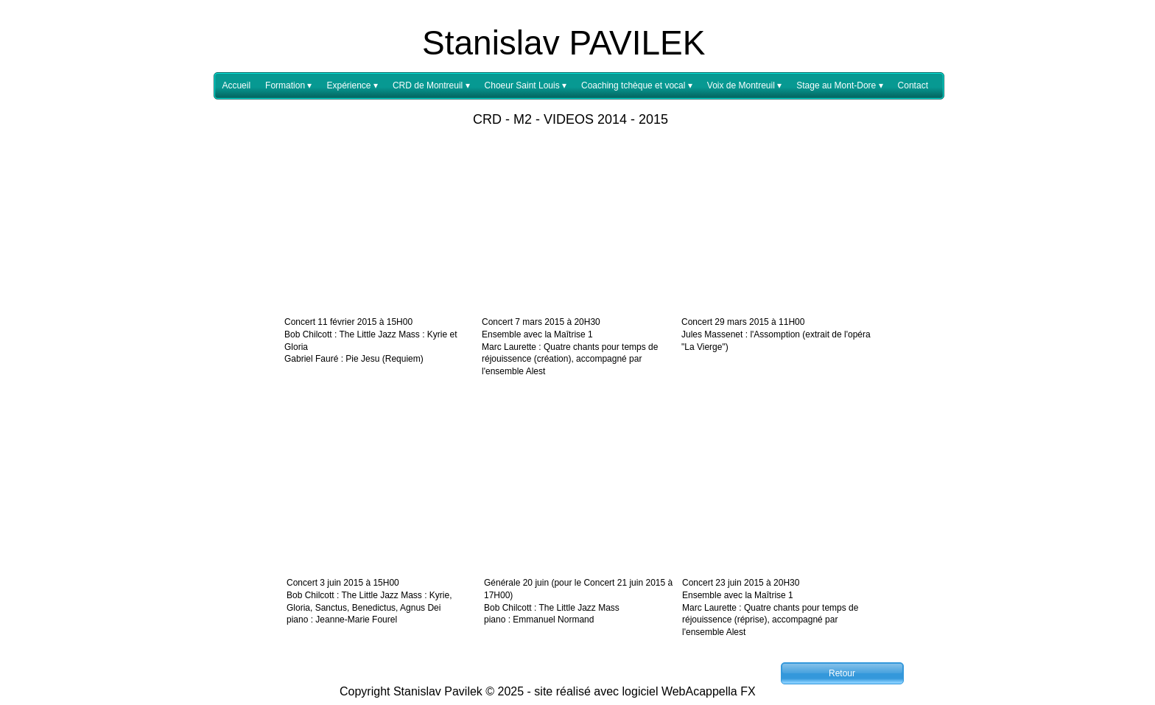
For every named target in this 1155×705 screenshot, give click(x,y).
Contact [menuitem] (913, 85)
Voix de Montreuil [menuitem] (744, 86)
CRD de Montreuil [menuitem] (431, 86)
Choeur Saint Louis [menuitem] (525, 86)
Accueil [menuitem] (236, 85)
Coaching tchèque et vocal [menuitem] (636, 86)
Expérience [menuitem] (351, 86)
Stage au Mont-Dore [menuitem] (839, 86)
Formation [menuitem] (288, 86)
